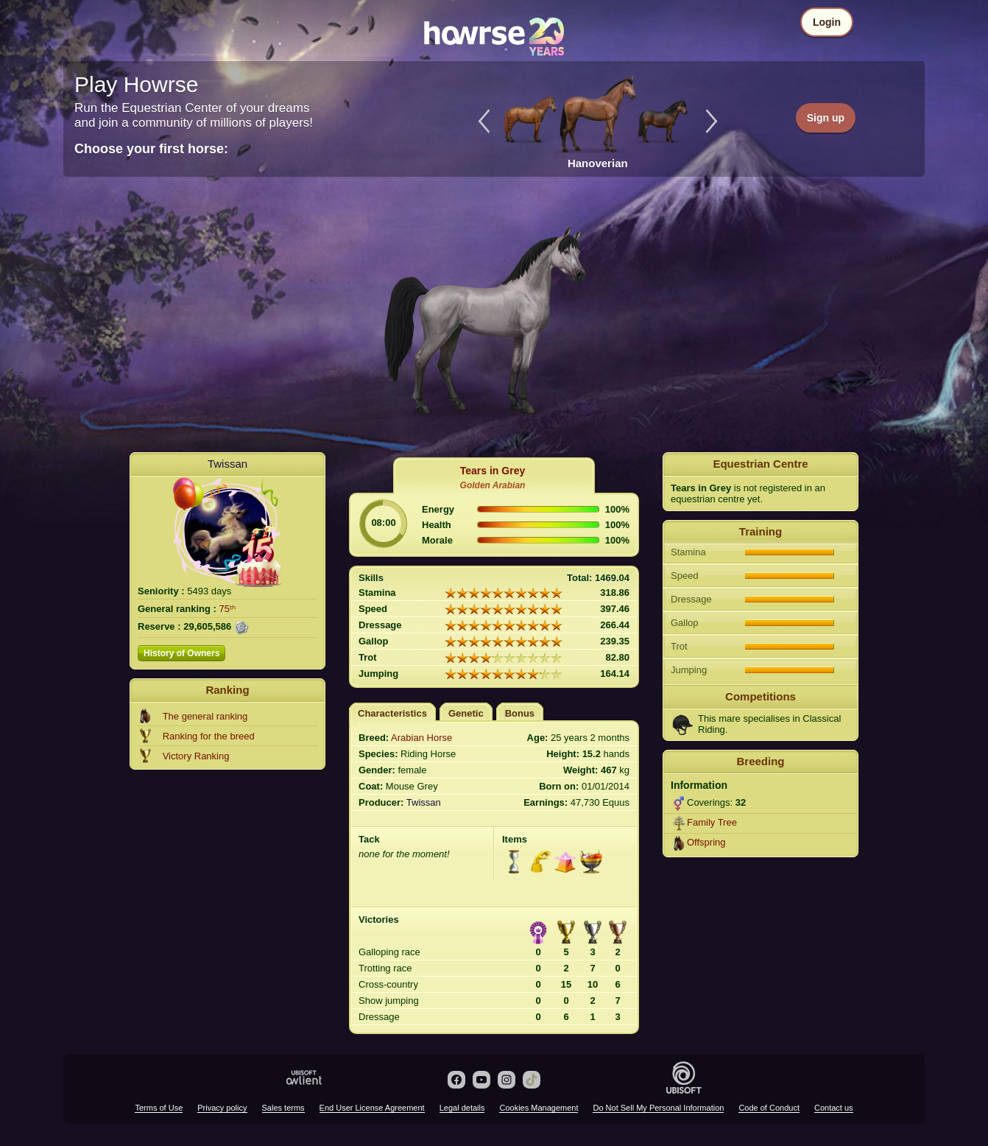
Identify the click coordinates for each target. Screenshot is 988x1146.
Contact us (833, 1107)
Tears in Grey (492, 471)
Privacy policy (222, 1107)
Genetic (466, 713)
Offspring (706, 842)
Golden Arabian (493, 485)
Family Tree (712, 822)
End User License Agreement (372, 1107)
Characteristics (392, 713)
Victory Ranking (196, 756)
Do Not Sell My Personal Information (658, 1107)
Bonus (519, 713)
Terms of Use (159, 1107)
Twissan (227, 463)
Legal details (462, 1107)
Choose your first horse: (151, 148)
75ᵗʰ (227, 608)
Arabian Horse (421, 737)
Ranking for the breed (209, 736)
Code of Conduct (769, 1107)
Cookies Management (538, 1107)
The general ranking (205, 716)
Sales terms (283, 1107)
